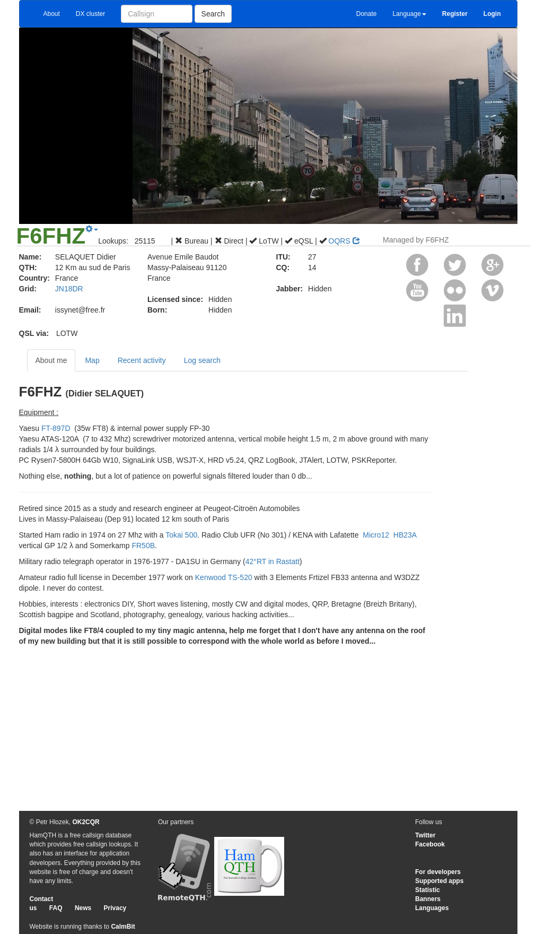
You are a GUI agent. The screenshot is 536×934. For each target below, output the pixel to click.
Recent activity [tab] (142, 360)
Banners (428, 899)
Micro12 (375, 535)
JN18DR (69, 288)
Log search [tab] (202, 360)
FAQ (56, 908)
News (83, 908)
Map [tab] (92, 360)
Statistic (427, 890)
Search (213, 14)
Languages (432, 908)
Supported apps (439, 881)
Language (409, 14)
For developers (438, 872)
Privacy (115, 908)
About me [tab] (51, 360)
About (51, 14)
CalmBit (123, 926)
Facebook (430, 844)
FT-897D (55, 428)
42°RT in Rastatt (272, 561)
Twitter (425, 835)
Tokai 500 (181, 535)
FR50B (143, 545)
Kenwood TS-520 (223, 577)
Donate (366, 14)
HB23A (405, 535)
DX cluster (90, 14)
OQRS (344, 241)
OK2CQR (85, 822)
